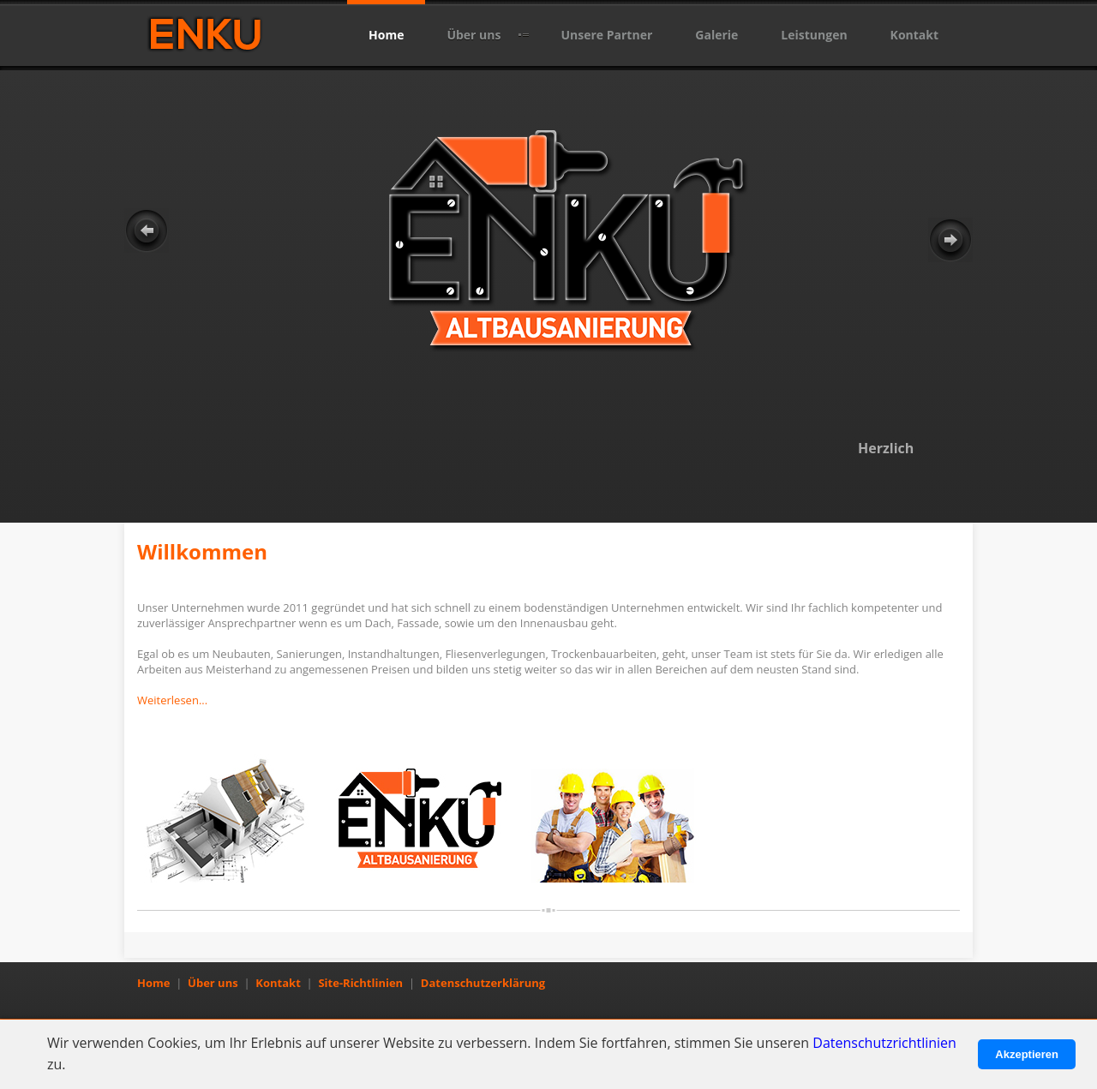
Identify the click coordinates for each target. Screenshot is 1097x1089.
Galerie (716, 35)
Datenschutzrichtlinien (884, 1042)
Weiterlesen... (172, 700)
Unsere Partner (606, 35)
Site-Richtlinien (360, 982)
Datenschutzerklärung (483, 982)
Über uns (474, 35)
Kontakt (914, 35)
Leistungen (814, 35)
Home (386, 35)
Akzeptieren (1026, 1054)
